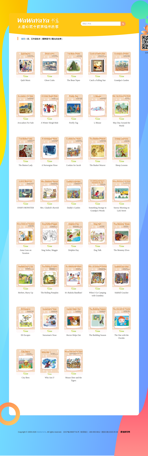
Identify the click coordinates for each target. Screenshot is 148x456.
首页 (23, 39)
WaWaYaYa (41, 432)
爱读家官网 (125, 432)
